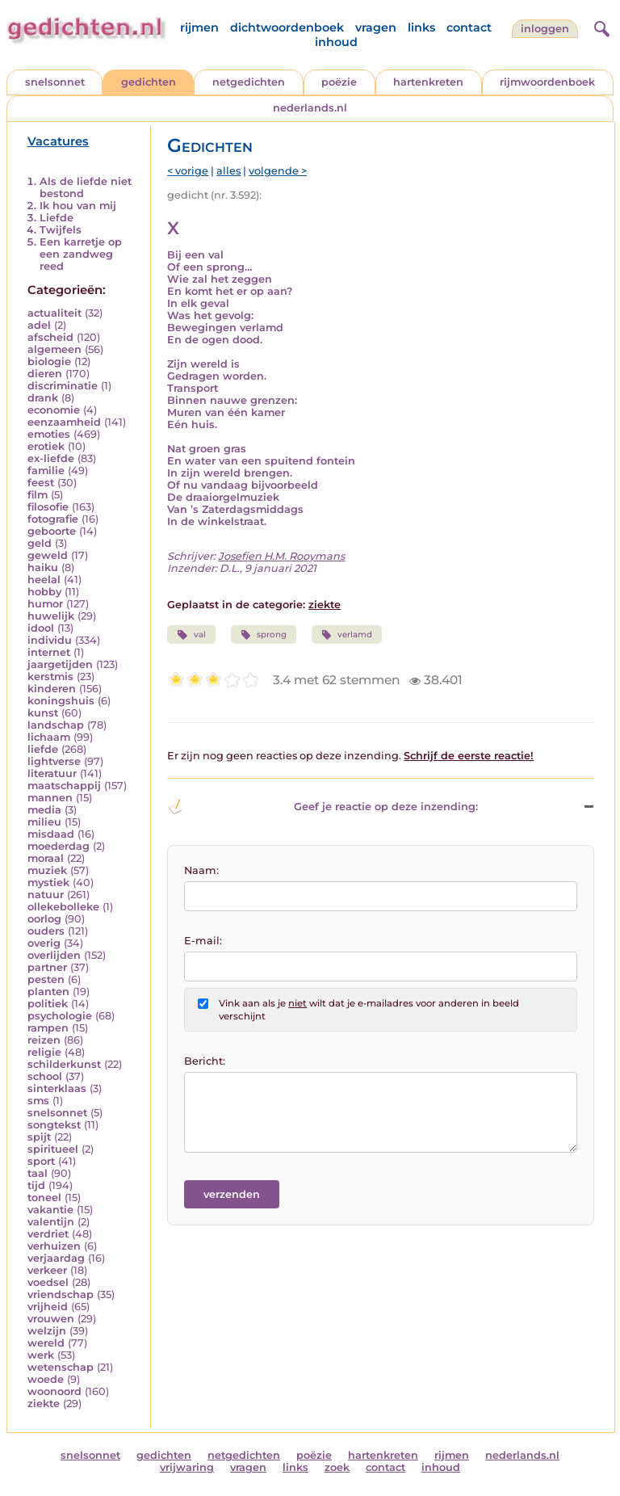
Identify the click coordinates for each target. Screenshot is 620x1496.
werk (40, 1355)
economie (53, 410)
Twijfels (61, 230)
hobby (44, 592)
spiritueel (52, 1149)
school (44, 1076)
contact (469, 27)
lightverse (54, 761)
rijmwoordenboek (547, 82)
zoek (337, 1467)
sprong (264, 635)
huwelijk (50, 616)
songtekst (54, 1125)
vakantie (50, 1210)
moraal (45, 858)
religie (44, 1052)
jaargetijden (60, 664)
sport (41, 1161)
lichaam (48, 737)
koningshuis (60, 701)
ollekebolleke (63, 907)
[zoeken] (600, 27)
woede (45, 1379)
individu (49, 640)
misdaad (50, 834)
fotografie (52, 519)
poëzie (339, 82)
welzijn (46, 1331)
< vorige (187, 171)
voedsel (48, 1282)
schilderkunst (64, 1064)
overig (44, 943)
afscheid (50, 337)
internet (48, 652)
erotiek (46, 446)
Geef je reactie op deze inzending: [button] (322, 807)
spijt (39, 1137)
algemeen (54, 349)
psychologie (59, 1016)
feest (40, 483)
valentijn (50, 1222)
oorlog (44, 919)
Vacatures (58, 141)
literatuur (52, 773)
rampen (48, 1028)
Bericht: (204, 1061)
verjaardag (56, 1258)
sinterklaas (56, 1088)
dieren (44, 374)
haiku (42, 567)
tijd (36, 1185)
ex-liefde (50, 458)
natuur (45, 895)
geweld (47, 555)
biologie (49, 361)
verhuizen (54, 1246)
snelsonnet (55, 82)
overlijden (54, 955)
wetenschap (60, 1367)
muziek (47, 870)
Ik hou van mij (78, 206)
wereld (46, 1343)
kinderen (51, 689)
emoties (48, 434)
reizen (44, 1040)
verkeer (47, 1270)
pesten (46, 979)
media (44, 810)
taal (37, 1173)
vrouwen (50, 1319)
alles (228, 171)
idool (40, 628)
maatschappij (64, 786)
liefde (42, 749)
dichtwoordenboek (287, 27)
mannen (50, 798)
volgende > (278, 171)
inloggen (545, 29)
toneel (44, 1197)
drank (42, 398)
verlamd (346, 635)
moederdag (58, 846)
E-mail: (203, 941)
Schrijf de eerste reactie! (469, 756)
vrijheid (47, 1307)
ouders (46, 931)
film (37, 495)
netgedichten (248, 82)
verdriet (48, 1234)
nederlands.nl (310, 108)
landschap (55, 725)
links (421, 27)
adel (39, 325)
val (191, 635)
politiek (47, 1004)
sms (38, 1101)
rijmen (199, 27)
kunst (42, 713)
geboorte (51, 531)
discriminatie (62, 386)
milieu (44, 822)
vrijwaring (187, 1467)
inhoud (336, 42)
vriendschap (60, 1294)
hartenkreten (428, 82)
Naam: (201, 870)
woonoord (54, 1391)
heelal (44, 580)
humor (45, 604)
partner (47, 967)
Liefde (56, 218)
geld (39, 543)
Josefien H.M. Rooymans (281, 556)
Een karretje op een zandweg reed (81, 254)
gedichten (148, 82)
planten (48, 991)
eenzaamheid (64, 422)
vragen (375, 27)
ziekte (43, 1403)
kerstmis (50, 676)
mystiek (48, 882)
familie (46, 470)
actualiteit (54, 313)
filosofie (48, 507)
